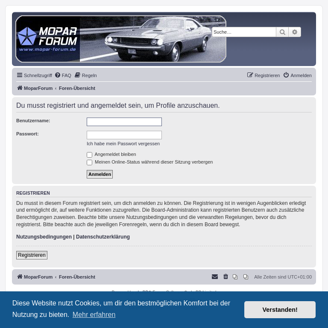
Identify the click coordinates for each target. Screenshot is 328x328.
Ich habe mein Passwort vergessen (123, 143)
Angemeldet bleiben (111, 154)
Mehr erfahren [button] (94, 314)
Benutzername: (33, 120)
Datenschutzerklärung (103, 237)
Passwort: (27, 133)
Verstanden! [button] (280, 309)
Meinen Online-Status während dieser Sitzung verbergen (150, 161)
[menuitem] (62, 75)
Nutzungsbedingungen (44, 237)
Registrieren (32, 255)
